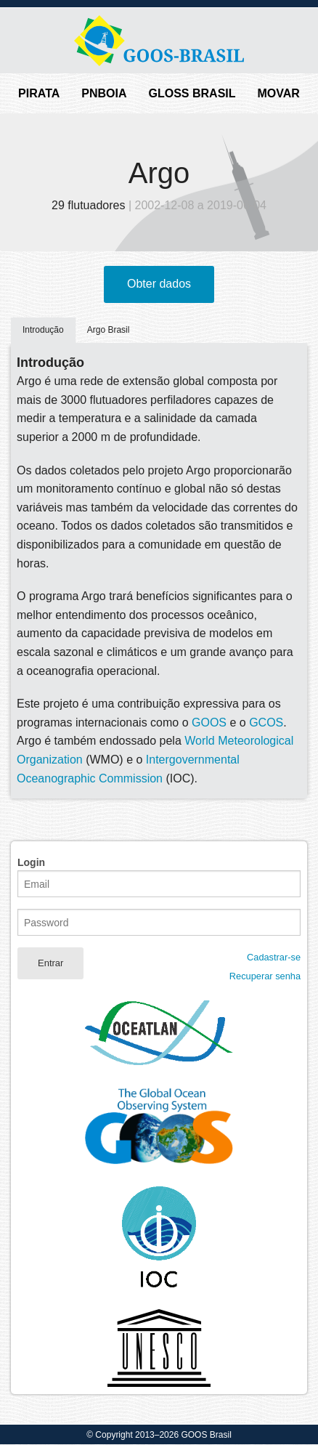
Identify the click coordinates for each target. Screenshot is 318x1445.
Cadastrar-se (274, 957)
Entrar (50, 963)
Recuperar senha (265, 976)
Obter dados (159, 284)
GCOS (266, 722)
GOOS (209, 722)
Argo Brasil (108, 330)
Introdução (43, 330)
